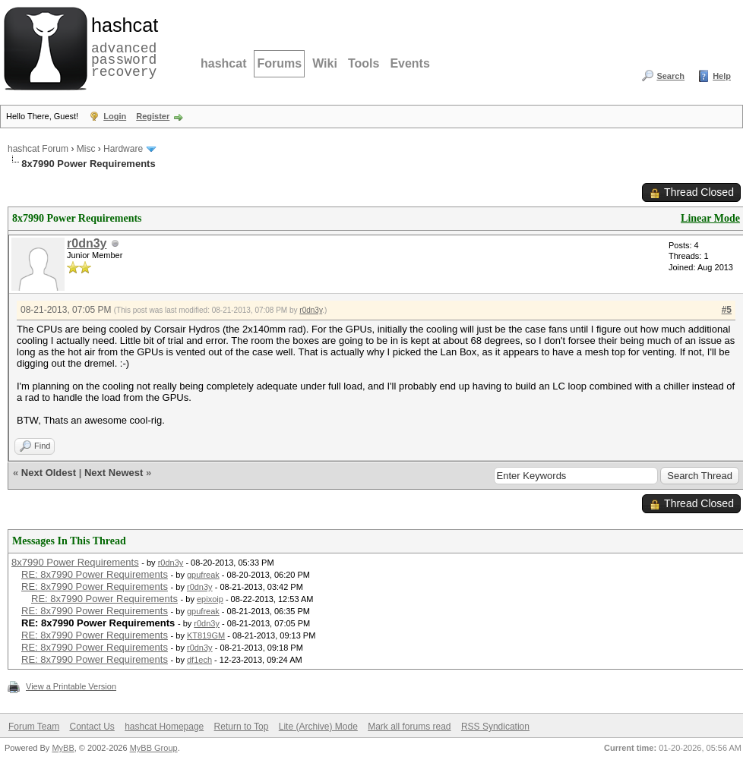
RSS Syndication (495, 726)
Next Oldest (48, 472)
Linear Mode (710, 218)
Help (722, 75)
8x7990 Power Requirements (75, 562)
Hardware (123, 148)
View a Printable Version (71, 686)
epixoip (210, 599)
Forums (279, 63)
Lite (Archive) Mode (318, 726)
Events (409, 63)
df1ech (199, 659)
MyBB (63, 747)
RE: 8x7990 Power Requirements (94, 574)
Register (152, 116)
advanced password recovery (121, 46)
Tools (363, 63)
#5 (727, 309)
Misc (86, 148)
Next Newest (113, 472)
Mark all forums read (409, 726)
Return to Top (241, 726)
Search (670, 75)
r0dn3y (86, 243)
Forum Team (33, 726)
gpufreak (203, 574)
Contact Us (91, 726)
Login (114, 116)
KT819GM (206, 635)
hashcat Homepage (164, 726)
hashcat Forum (38, 148)
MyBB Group (154, 747)
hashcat (223, 63)
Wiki (324, 63)
